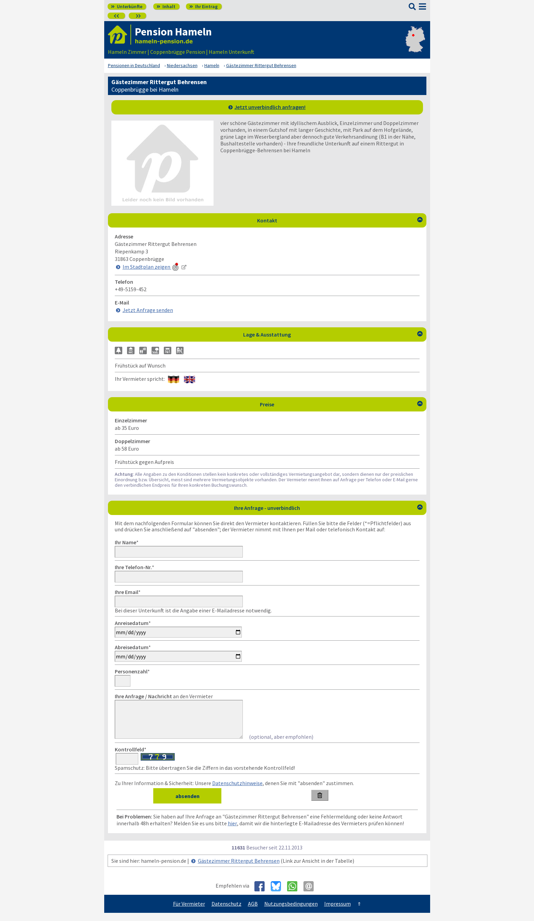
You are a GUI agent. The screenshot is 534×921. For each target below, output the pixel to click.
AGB (253, 911)
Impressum (337, 911)
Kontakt (340, 220)
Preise (341, 404)
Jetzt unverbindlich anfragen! (269, 107)
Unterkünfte (126, 6)
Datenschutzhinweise (237, 791)
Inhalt (166, 6)
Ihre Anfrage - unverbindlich (328, 507)
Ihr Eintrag (203, 6)
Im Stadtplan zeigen (151, 266)
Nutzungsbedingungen (291, 911)
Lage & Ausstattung (333, 334)
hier (232, 831)
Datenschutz (226, 911)
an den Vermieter (164, 696)
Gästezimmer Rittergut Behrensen (239, 868)
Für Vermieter (189, 911)
